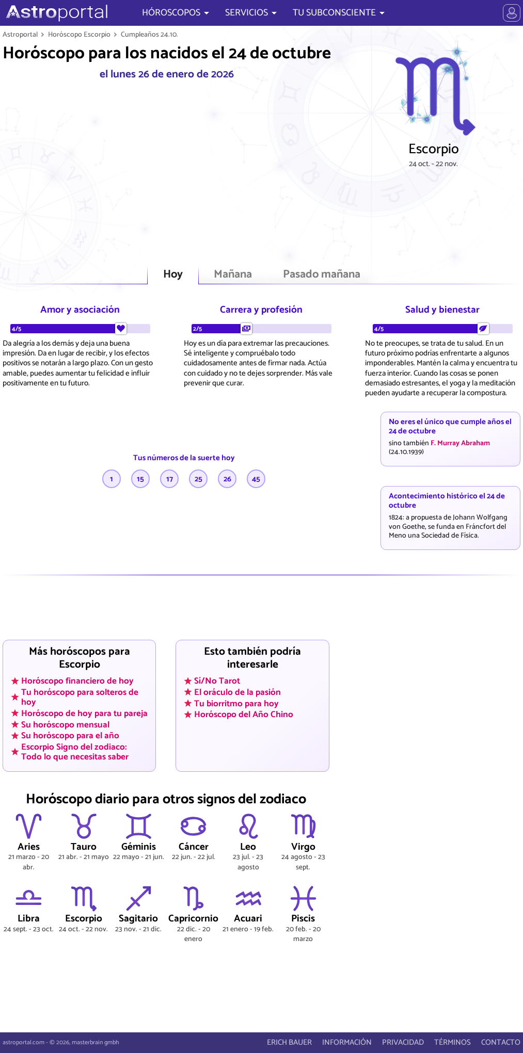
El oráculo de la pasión (237, 692)
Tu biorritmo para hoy (236, 703)
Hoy (173, 275)
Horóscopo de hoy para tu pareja (84, 713)
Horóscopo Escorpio (79, 34)
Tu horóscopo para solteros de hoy (79, 697)
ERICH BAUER (289, 1042)
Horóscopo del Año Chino (243, 714)
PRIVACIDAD (403, 1042)
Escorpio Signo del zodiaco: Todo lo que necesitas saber (75, 751)
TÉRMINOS (452, 1042)
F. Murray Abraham (460, 443)
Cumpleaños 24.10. (149, 34)
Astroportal (20, 34)
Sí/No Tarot (217, 681)
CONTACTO (500, 1042)
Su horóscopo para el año (70, 735)
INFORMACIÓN (347, 1042)
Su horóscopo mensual (65, 724)
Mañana (233, 275)
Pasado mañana (321, 275)
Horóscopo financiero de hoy (77, 681)
